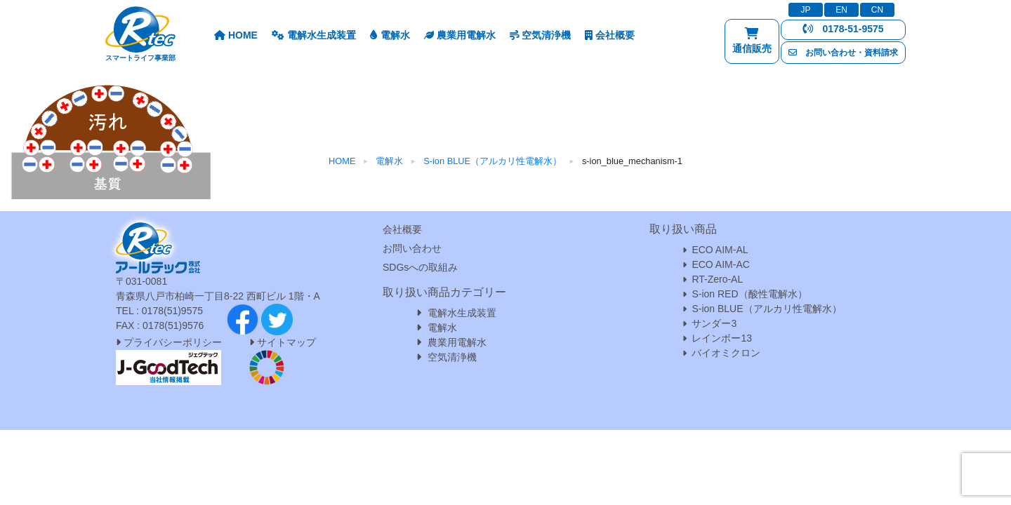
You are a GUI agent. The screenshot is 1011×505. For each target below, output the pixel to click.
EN (841, 10)
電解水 (390, 35)
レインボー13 (722, 338)
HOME (236, 35)
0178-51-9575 (842, 28)
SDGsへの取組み (420, 267)
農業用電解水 (460, 35)
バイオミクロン (726, 352)
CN (877, 10)
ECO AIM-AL (720, 249)
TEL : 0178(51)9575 (159, 310)
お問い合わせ (412, 248)
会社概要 (610, 35)
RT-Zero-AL (717, 279)
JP (805, 10)
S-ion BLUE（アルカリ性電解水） (766, 308)
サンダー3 (714, 323)
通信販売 (752, 44)
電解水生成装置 (314, 35)
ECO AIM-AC (720, 264)
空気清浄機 (540, 35)
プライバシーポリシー (169, 342)
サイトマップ (286, 342)
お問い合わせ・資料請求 (843, 53)
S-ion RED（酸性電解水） (749, 293)
